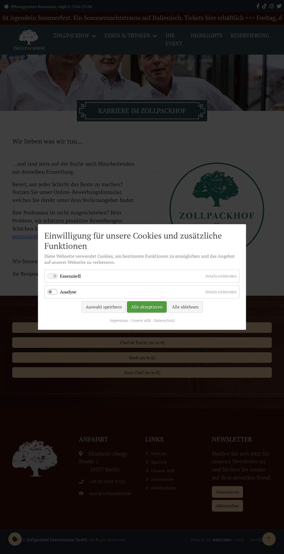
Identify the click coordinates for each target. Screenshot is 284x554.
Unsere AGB (141, 320)
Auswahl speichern (104, 307)
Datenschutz (164, 320)
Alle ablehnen (185, 307)
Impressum (119, 320)
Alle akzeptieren (147, 307)
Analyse (68, 292)
